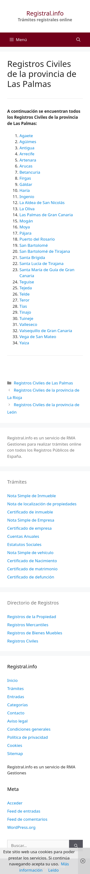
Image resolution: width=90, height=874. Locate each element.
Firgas (25, 178)
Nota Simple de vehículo (30, 552)
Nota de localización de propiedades (42, 504)
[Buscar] (76, 845)
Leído (53, 870)
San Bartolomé (33, 245)
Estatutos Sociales (24, 544)
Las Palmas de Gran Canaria (46, 214)
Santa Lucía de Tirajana (41, 263)
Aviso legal (17, 721)
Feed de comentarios (27, 819)
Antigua (26, 148)
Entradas (15, 696)
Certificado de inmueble (30, 512)
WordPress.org (21, 827)
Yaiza (24, 342)
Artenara (27, 160)
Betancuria (29, 172)
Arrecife (26, 153)
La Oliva (27, 208)
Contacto (15, 713)
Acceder (15, 803)
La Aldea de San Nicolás (42, 202)
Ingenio (26, 196)
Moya (24, 227)
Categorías (17, 704)
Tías (23, 306)
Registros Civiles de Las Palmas (43, 383)
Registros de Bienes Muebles (34, 633)
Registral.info (45, 13)
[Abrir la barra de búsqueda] (78, 39)
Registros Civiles (22, 641)
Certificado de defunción (30, 577)
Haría (24, 190)
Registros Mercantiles (27, 624)
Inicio (12, 680)
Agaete (26, 135)
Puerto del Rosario (37, 239)
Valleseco (28, 324)
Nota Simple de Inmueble (31, 495)
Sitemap (15, 753)
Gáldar (25, 184)
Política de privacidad (27, 737)
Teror (24, 300)
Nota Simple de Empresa (30, 520)
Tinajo (25, 312)
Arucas (25, 166)
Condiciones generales (28, 729)
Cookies (14, 745)
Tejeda (25, 288)
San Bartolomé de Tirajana (44, 251)
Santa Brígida (32, 257)
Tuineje (26, 318)
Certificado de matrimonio (32, 569)
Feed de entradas (23, 811)
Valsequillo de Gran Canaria (45, 330)
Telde (24, 294)
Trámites (15, 688)
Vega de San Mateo (37, 336)
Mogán (26, 221)
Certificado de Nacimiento (32, 560)
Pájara (25, 233)
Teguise (26, 282)
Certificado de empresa (29, 528)
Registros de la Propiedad (31, 616)
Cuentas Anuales (23, 536)
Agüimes (27, 141)
